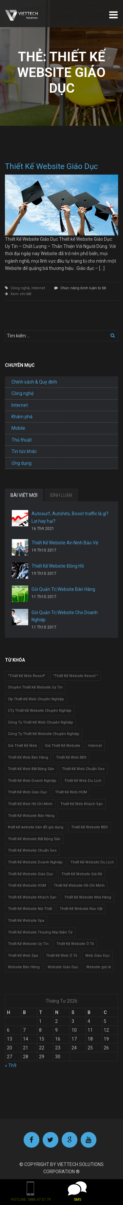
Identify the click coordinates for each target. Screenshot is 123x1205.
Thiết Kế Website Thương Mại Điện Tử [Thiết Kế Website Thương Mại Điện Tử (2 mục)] (40, 932)
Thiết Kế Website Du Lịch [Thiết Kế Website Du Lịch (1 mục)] (92, 862)
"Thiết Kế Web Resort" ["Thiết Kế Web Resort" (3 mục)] (26, 676)
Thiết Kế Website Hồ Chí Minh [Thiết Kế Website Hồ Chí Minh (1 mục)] (79, 885)
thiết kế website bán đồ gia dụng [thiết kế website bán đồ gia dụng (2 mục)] (35, 827)
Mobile (18, 428)
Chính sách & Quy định (34, 382)
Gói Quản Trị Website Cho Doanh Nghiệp (64, 616)
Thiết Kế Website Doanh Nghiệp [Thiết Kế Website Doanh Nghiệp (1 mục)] (35, 862)
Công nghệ (20, 288)
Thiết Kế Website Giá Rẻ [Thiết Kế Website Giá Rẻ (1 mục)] (81, 874)
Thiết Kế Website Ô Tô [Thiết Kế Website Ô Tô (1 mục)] (75, 944)
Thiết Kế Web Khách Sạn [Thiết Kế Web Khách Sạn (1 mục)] (81, 804)
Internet (38, 288)
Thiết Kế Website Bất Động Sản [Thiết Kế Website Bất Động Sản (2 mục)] (34, 839)
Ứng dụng (21, 463)
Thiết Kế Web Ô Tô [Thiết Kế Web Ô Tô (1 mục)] (61, 955)
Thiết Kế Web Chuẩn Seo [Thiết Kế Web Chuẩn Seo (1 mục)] (83, 769)
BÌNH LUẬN (61, 495)
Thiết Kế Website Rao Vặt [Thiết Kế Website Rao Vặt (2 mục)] (81, 909)
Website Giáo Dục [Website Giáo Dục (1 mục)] (63, 967)
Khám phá (21, 416)
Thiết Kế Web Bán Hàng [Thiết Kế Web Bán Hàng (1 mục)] (28, 757)
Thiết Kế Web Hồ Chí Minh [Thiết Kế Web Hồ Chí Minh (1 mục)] (30, 804)
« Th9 (10, 1065)
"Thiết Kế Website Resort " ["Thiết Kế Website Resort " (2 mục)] (75, 676)
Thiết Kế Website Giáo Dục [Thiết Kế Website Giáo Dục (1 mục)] (30, 874)
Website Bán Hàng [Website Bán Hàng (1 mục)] (24, 967)
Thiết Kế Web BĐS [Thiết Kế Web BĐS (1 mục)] (71, 757)
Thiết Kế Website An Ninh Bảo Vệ (64, 542)
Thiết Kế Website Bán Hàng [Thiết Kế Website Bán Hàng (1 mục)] (31, 816)
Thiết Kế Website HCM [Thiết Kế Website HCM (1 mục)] (27, 885)
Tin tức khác (24, 451)
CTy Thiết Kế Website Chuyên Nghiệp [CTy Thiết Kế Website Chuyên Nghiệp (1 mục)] (40, 710)
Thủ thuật (21, 439)
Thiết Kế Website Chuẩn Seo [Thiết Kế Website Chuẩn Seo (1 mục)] (32, 850)
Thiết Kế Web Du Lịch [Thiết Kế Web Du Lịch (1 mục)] (82, 781)
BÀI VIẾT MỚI (23, 495)
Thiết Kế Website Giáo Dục (51, 166)
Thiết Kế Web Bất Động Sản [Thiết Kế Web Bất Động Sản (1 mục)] (31, 769)
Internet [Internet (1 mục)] (95, 746)
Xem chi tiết (20, 294)
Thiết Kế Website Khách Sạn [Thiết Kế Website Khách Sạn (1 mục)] (32, 897)
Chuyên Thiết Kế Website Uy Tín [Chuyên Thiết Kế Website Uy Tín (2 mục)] (35, 687)
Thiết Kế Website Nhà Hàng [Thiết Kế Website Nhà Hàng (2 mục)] (87, 897)
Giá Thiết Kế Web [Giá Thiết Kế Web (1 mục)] (22, 746)
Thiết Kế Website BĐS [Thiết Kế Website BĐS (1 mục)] (89, 827)
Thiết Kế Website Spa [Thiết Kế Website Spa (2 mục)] (26, 920)
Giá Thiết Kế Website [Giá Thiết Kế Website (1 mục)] (62, 746)
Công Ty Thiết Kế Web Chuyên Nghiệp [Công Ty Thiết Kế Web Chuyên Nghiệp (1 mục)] (40, 722)
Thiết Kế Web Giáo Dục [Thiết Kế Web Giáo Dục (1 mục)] (27, 792)
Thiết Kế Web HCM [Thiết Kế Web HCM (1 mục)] (71, 792)
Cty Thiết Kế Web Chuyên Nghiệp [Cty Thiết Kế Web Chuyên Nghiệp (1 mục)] (36, 699)
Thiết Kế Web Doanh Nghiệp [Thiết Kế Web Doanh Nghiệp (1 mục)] (32, 781)
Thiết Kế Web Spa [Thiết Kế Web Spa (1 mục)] (23, 955)
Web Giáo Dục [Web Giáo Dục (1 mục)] (97, 955)
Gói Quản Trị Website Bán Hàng (63, 589)
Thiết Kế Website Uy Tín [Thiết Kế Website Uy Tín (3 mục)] (28, 944)
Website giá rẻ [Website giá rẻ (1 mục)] (98, 967)
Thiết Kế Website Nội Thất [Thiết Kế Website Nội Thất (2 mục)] (30, 909)
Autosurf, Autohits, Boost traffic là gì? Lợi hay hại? (70, 517)
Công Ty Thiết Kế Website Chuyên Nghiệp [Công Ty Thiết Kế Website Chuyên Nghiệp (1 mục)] (43, 734)
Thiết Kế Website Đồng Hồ (57, 566)
